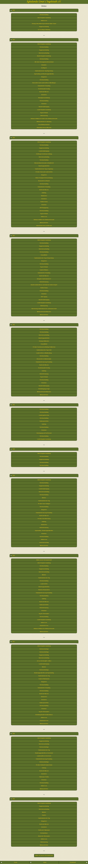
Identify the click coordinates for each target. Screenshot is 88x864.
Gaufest (44, 817)
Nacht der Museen (44, 93)
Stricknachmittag (44, 16)
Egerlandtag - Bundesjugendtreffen (44, 532)
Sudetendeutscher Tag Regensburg (44, 73)
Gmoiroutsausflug (44, 544)
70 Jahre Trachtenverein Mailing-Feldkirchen (44, 349)
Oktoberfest (44, 197)
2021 (20, 406)
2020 (20, 451)
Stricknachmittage (44, 651)
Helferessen (44, 22)
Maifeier (44, 499)
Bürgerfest (44, 79)
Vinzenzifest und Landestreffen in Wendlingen (44, 84)
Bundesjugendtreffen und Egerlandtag (44, 675)
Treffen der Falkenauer (44, 832)
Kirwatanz (43, 105)
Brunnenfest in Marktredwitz (44, 361)
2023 (20, 237)
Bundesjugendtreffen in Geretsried (44, 755)
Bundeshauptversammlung (44, 58)
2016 (20, 735)
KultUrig (44, 194)
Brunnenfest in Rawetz (44, 183)
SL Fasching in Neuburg (44, 31)
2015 (20, 800)
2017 (20, 643)
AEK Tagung (44, 298)
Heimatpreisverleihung (44, 99)
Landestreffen (44, 586)
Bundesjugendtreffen (44, 168)
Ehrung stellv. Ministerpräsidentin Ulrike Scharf (44, 25)
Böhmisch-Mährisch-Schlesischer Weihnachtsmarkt (44, 120)
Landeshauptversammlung (44, 111)
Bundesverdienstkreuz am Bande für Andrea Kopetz (44, 286)
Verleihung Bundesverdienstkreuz (44, 716)
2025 (20, 41)
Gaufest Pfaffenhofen (44, 681)
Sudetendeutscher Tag (44, 502)
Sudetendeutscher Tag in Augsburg (44, 171)
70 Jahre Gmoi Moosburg (44, 520)
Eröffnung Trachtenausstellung (44, 156)
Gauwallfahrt (44, 257)
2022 (20, 326)
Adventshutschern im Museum (44, 227)
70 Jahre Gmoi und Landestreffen (44, 174)
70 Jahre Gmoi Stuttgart (44, 505)
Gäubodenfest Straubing (44, 87)
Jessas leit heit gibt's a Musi (44, 663)
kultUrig (44, 600)
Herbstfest (44, 96)
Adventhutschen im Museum (44, 129)
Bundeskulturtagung (44, 108)
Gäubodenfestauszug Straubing (44, 364)
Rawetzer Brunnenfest (44, 591)
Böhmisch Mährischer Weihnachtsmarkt (44, 221)
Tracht (15, 862)
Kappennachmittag (44, 28)
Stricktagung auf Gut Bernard (43, 435)
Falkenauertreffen (44, 423)
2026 (20, 12)
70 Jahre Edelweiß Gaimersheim (44, 767)
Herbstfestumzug (44, 284)
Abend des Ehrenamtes (44, 838)
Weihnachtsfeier (44, 224)
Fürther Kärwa (44, 203)
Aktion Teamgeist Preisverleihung (44, 179)
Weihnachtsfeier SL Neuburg (44, 123)
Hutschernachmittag (44, 55)
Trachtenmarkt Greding (44, 90)
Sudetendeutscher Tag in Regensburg (44, 260)
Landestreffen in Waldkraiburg (44, 355)
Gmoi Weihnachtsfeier (44, 126)
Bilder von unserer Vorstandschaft (44, 857)
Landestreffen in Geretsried (44, 758)
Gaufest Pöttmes (44, 272)
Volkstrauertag (44, 117)
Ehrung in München (44, 343)
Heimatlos (44, 67)
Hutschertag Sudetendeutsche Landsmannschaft (43, 310)
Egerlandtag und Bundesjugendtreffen (44, 76)
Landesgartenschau (44, 417)
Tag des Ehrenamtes (44, 615)
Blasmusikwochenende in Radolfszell (44, 165)
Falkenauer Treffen (44, 779)
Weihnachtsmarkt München (44, 313)
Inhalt (44, 862)
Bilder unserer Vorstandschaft (44, 562)
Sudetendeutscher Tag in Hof (44, 352)
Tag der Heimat (44, 114)
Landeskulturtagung (44, 153)
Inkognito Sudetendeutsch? (44, 281)
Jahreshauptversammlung (44, 19)
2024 (20, 139)
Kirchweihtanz (44, 835)
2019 (20, 477)
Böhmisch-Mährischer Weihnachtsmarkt (44, 630)
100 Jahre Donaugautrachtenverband (44, 64)
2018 (20, 557)
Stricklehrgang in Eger (44, 390)
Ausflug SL (44, 70)
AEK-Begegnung (44, 209)
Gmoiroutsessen (44, 627)
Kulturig (44, 770)
